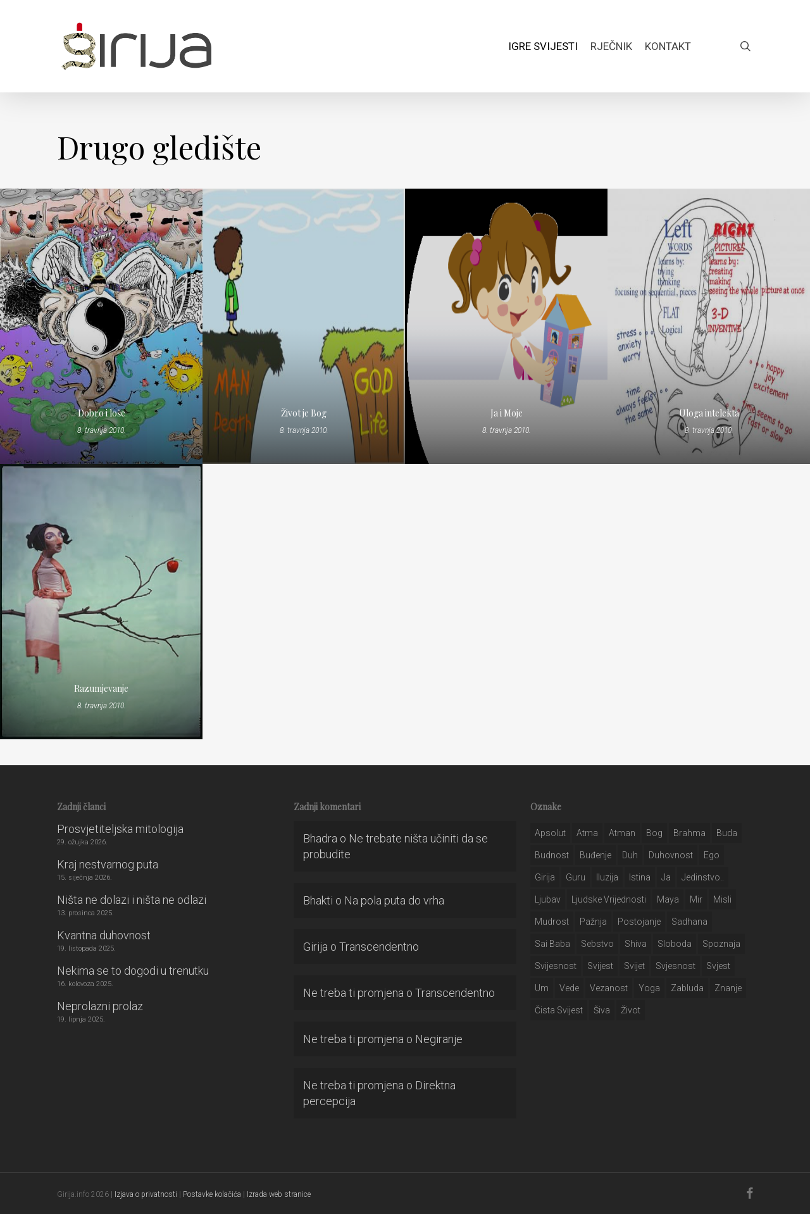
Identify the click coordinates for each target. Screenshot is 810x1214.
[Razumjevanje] (101, 601)
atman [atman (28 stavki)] (622, 833)
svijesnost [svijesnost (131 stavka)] (555, 966)
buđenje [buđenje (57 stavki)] (595, 855)
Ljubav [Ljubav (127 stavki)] (548, 899)
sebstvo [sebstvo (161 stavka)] (597, 944)
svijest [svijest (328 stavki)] (600, 966)
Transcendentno (379, 946)
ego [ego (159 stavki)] (712, 855)
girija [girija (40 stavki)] (545, 877)
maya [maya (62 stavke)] (668, 899)
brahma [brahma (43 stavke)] (689, 833)
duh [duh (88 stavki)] (630, 855)
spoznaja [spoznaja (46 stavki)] (721, 944)
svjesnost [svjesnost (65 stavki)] (675, 966)
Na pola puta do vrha (394, 900)
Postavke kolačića (212, 1194)
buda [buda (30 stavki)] (726, 833)
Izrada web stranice (279, 1194)
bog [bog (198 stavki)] (654, 833)
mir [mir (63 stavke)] (696, 899)
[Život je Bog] (303, 326)
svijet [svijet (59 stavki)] (634, 966)
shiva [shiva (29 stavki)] (636, 944)
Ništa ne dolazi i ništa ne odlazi (131, 899)
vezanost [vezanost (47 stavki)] (609, 988)
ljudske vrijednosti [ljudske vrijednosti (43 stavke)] (608, 899)
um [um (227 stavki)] (542, 988)
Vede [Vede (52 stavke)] (569, 988)
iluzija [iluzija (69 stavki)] (607, 877)
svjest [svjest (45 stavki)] (718, 966)
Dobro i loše (101, 413)
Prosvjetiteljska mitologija (120, 828)
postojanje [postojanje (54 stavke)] (639, 922)
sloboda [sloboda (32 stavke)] (674, 944)
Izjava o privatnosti (146, 1194)
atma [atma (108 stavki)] (587, 833)
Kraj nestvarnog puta (107, 864)
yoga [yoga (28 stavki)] (649, 988)
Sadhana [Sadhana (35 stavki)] (689, 922)
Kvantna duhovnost (104, 935)
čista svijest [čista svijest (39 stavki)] (559, 1010)
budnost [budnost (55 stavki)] (552, 855)
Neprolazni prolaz (100, 1006)
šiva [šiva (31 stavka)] (602, 1010)
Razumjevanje (101, 688)
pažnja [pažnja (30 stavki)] (593, 922)
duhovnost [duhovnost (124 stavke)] (671, 855)
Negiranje (439, 1039)
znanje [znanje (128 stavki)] (728, 988)
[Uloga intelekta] (709, 326)
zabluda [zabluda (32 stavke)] (687, 988)
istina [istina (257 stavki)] (640, 877)
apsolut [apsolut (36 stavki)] (550, 833)
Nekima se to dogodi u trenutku (133, 970)
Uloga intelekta (709, 413)
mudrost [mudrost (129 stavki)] (552, 922)
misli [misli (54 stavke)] (722, 899)
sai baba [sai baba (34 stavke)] (552, 944)
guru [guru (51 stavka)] (575, 877)
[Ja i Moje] (506, 326)
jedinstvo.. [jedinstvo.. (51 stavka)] (703, 877)
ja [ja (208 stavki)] (666, 877)
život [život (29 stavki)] (630, 1010)
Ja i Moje (506, 413)
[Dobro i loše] (101, 326)
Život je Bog (304, 413)
